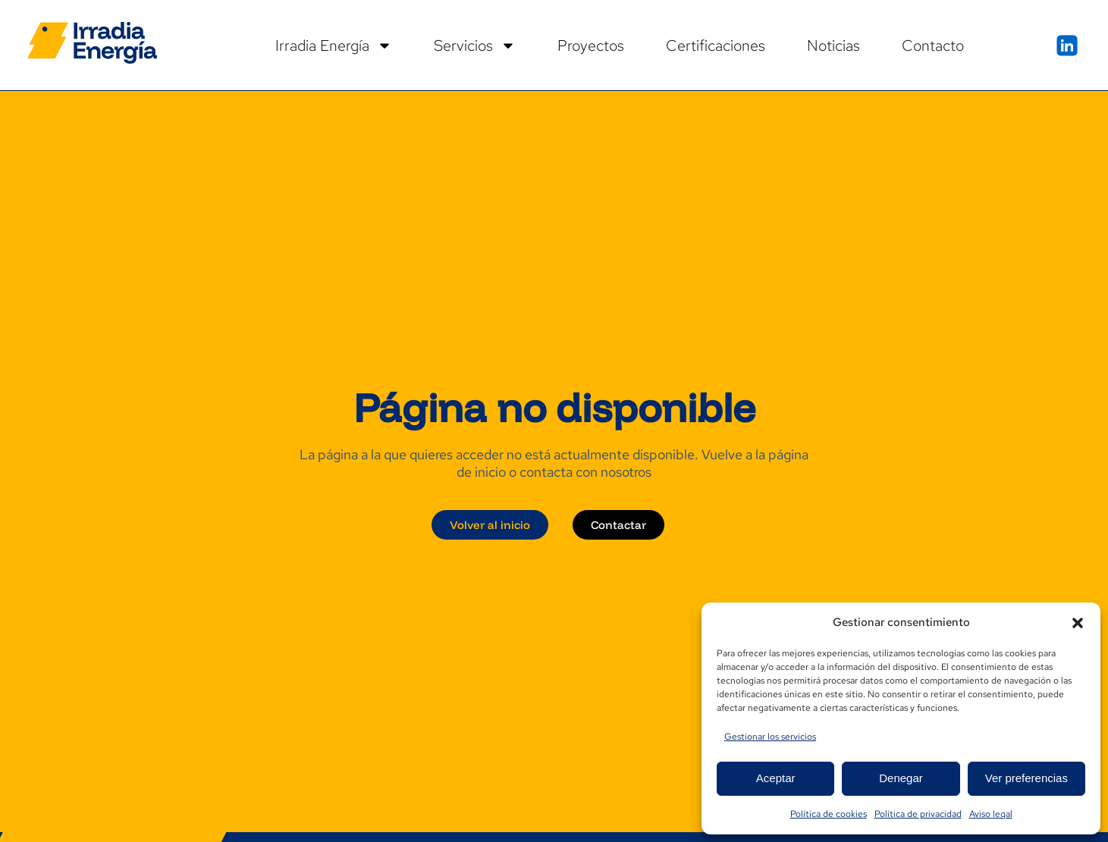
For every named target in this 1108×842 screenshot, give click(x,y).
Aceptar (776, 778)
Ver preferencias (1026, 778)
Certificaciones (715, 45)
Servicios (475, 45)
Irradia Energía (333, 45)
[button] (1077, 623)
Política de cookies (828, 814)
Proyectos (590, 45)
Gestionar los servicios (770, 737)
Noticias (833, 45)
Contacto (933, 45)
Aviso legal (990, 814)
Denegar (901, 778)
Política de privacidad (918, 814)
